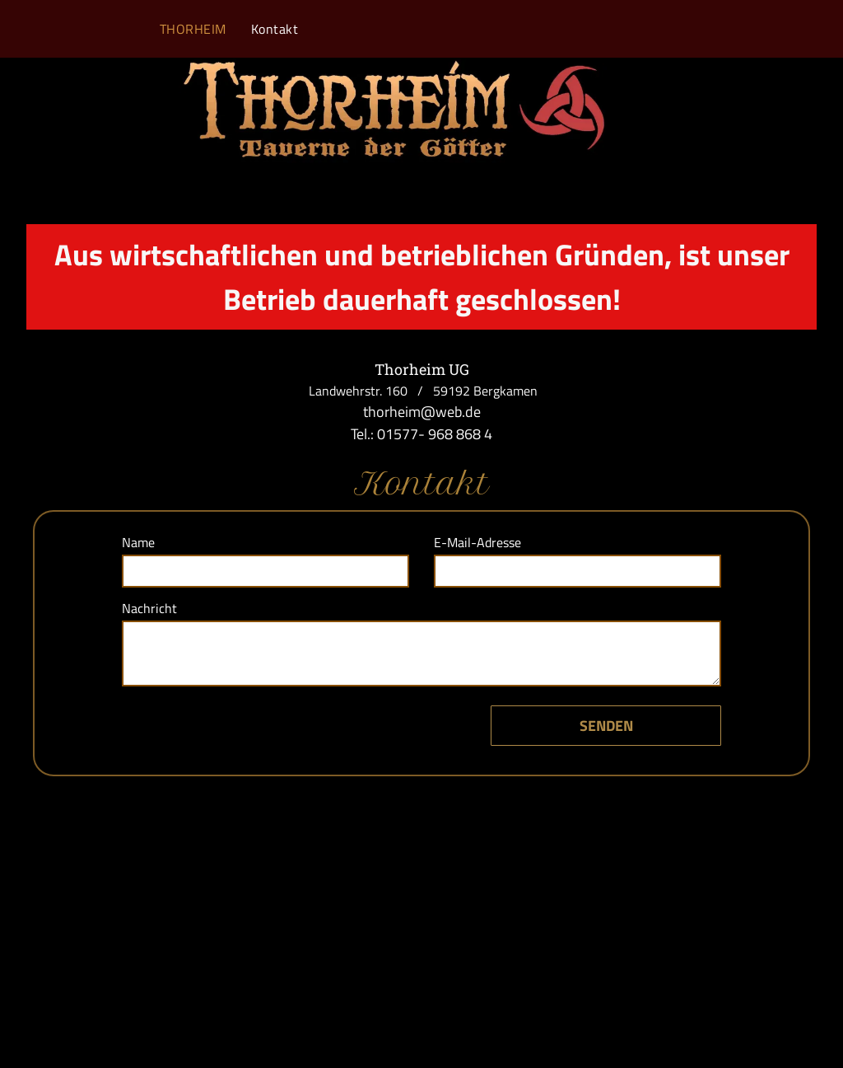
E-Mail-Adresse (477, 542)
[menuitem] (193, 29)
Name (138, 542)
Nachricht (149, 608)
